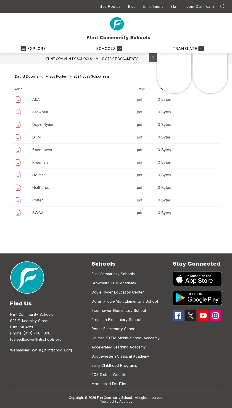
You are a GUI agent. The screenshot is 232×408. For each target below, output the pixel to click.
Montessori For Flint (108, 383)
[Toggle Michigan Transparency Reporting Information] (153, 57)
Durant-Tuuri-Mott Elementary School (124, 301)
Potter (37, 200)
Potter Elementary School (113, 328)
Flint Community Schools (69, 59)
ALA (36, 99)
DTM (36, 137)
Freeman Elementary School (116, 319)
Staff (174, 6)
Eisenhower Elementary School (118, 310)
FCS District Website (108, 374)
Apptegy (125, 401)
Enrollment (153, 6)
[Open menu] (33, 49)
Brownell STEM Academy (113, 283)
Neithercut (41, 187)
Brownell (40, 112)
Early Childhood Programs (114, 365)
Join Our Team (200, 6)
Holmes (38, 175)
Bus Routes (110, 6)
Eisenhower (42, 149)
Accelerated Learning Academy (118, 347)
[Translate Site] (187, 49)
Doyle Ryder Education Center (117, 292)
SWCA (38, 212)
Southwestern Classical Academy (120, 356)
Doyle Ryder (43, 124)
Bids (131, 6)
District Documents (120, 59)
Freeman (40, 162)
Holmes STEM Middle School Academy (125, 338)
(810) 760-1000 (37, 333)
